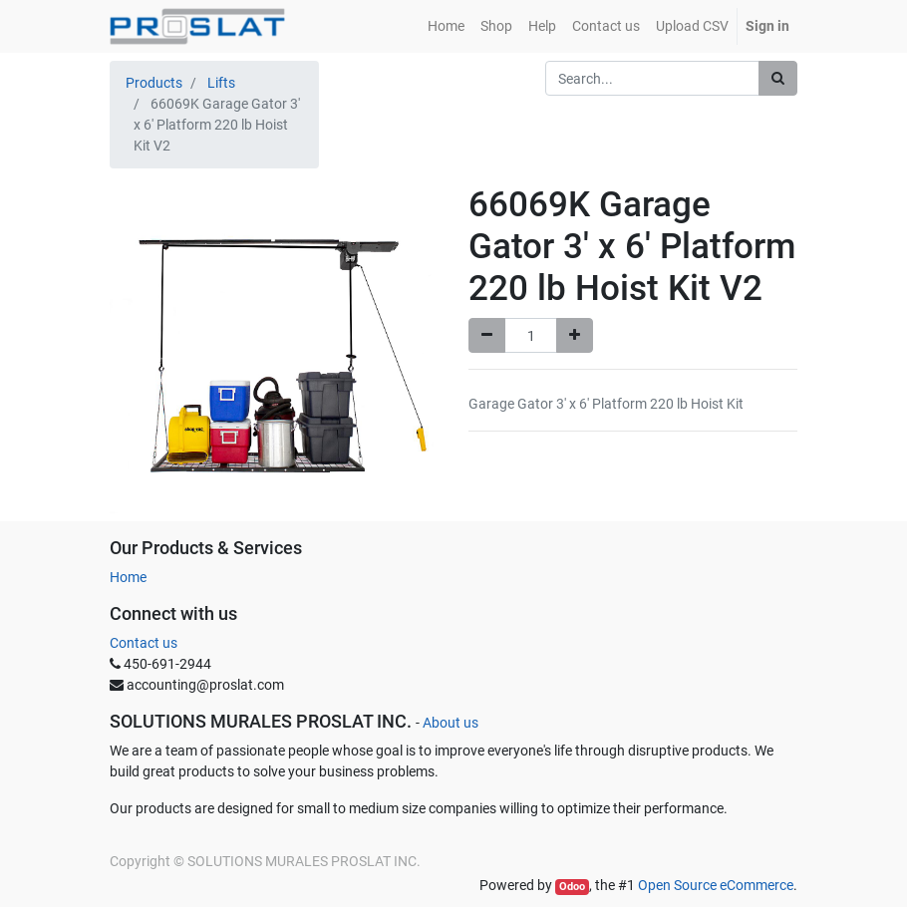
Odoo (572, 886)
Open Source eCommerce (715, 885)
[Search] (777, 78)
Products (154, 83)
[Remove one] (486, 335)
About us (450, 723)
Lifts (221, 83)
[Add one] (574, 335)
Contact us (143, 643)
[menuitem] (446, 26)
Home (128, 577)
